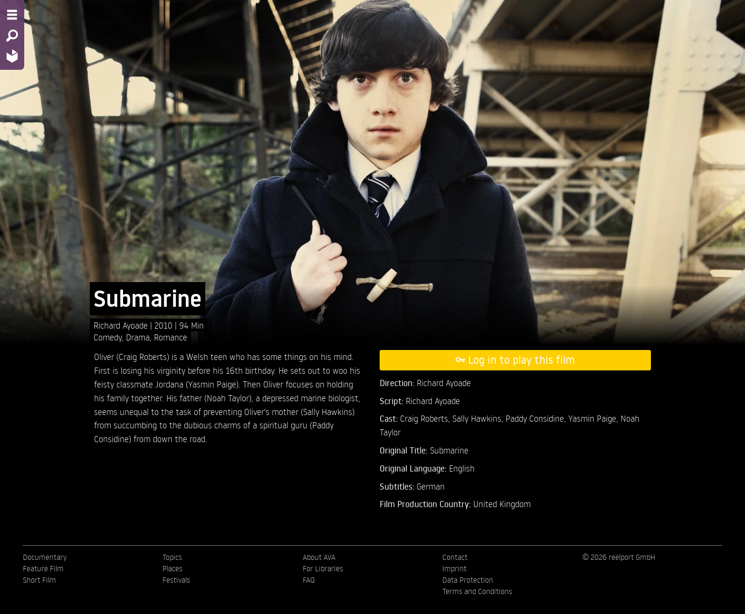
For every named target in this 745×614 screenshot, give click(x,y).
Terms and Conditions (477, 591)
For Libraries (323, 568)
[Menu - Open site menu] (12, 14)
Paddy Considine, (537, 418)
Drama (138, 336)
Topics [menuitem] (172, 557)
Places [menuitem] (172, 568)
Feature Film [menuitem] (43, 568)
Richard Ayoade (122, 325)
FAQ (309, 580)
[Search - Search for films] (12, 35)
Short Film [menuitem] (39, 580)
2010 (164, 325)
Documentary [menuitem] (45, 557)
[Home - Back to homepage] (12, 56)
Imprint (454, 568)
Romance (170, 336)
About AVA (319, 557)
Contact (455, 557)
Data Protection (467, 580)
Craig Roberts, (426, 418)
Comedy (108, 336)
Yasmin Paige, (594, 418)
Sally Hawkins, (479, 418)
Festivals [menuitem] (176, 580)
